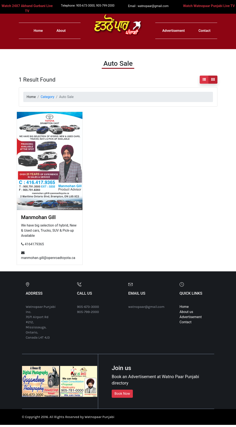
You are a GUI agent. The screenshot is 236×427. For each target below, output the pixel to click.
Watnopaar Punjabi (99, 417)
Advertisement (173, 31)
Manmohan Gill (38, 217)
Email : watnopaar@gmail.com (148, 6)
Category (47, 97)
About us (186, 312)
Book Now (122, 394)
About (61, 31)
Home (38, 31)
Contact (204, 31)
